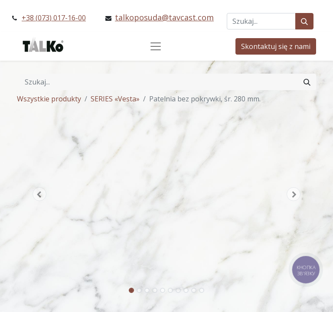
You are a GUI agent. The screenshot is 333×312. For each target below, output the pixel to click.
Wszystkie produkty (49, 99)
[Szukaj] (304, 21)
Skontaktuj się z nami (275, 46)
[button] (39, 194)
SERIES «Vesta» (115, 99)
